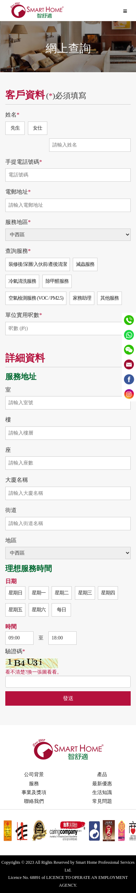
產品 (102, 774)
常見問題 (102, 801)
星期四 (108, 592)
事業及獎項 (34, 792)
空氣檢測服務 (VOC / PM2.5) (35, 298)
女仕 (37, 128)
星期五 (15, 609)
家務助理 (82, 298)
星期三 (85, 592)
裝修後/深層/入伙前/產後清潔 (37, 264)
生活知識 (102, 792)
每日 (61, 609)
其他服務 (109, 298)
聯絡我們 (34, 801)
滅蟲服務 (85, 264)
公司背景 (34, 774)
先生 (15, 128)
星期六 (39, 609)
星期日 (15, 592)
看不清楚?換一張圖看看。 (33, 672)
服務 (34, 783)
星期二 (62, 592)
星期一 (39, 592)
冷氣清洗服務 (22, 281)
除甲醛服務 (57, 281)
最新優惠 (102, 783)
